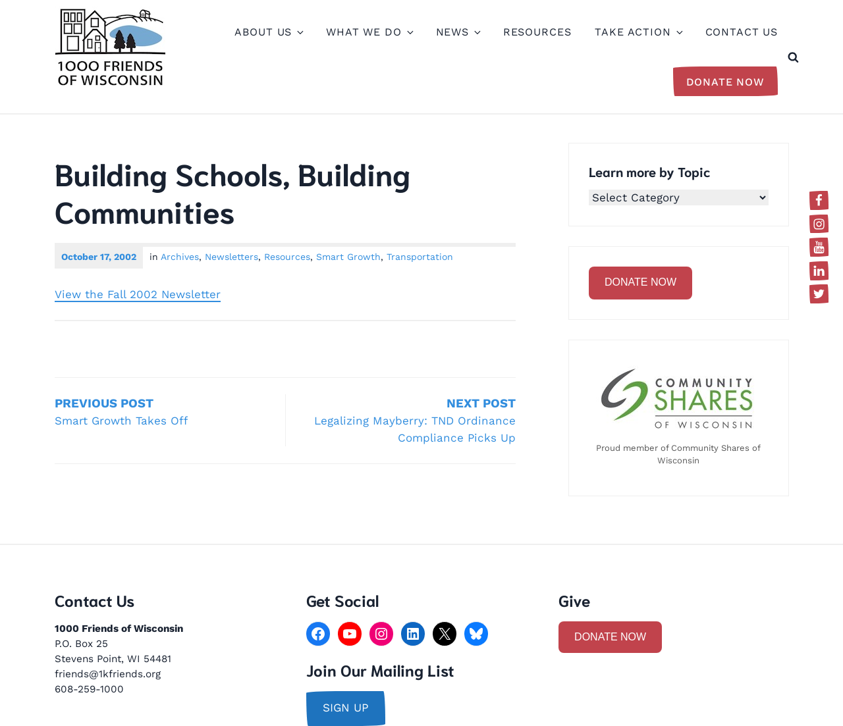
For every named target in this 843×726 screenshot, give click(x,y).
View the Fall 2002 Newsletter (138, 294)
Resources (537, 32)
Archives (180, 256)
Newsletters (231, 256)
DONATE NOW (640, 282)
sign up (346, 707)
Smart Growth (348, 256)
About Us (268, 32)
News (457, 32)
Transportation (420, 256)
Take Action (638, 32)
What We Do (369, 32)
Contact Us (741, 32)
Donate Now (725, 82)
